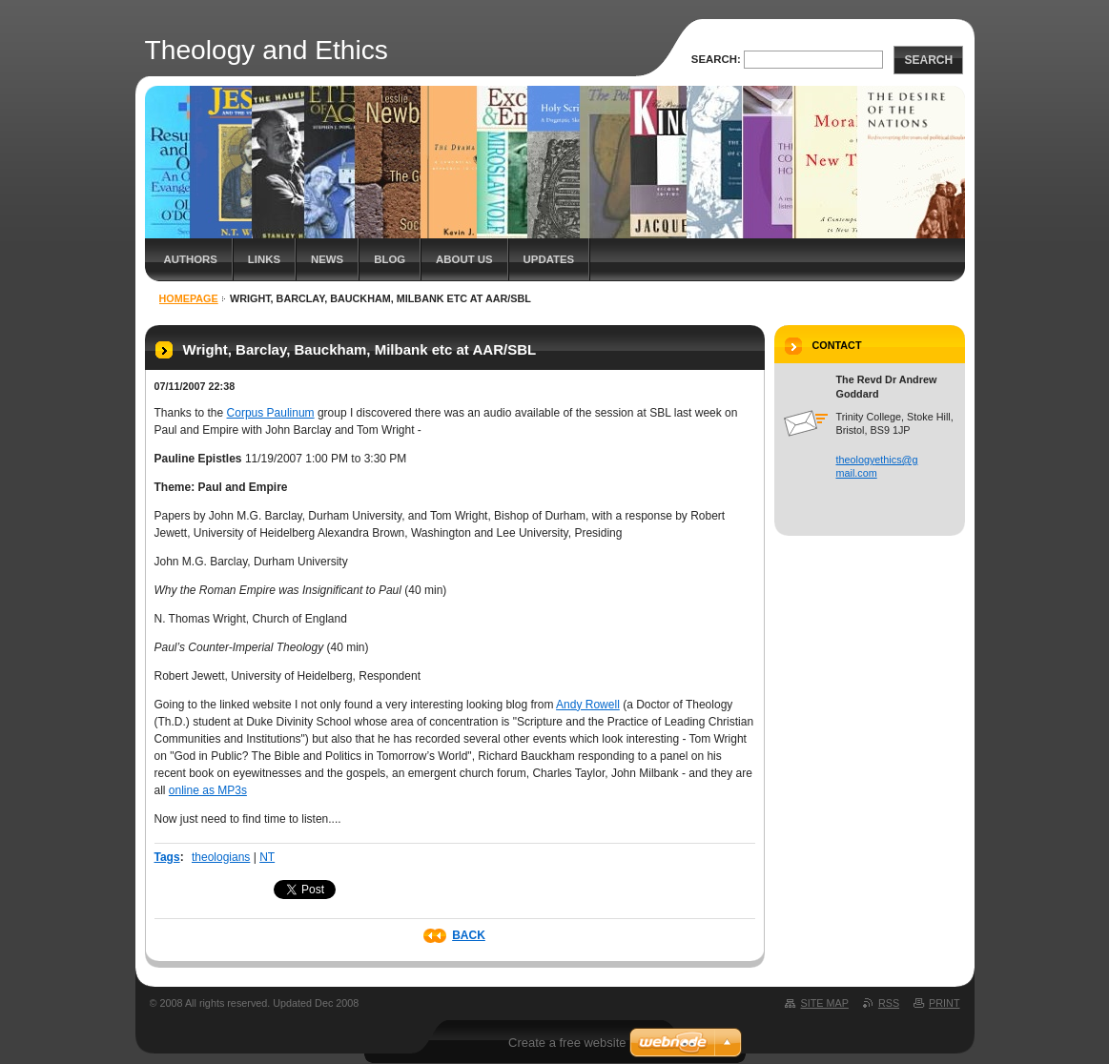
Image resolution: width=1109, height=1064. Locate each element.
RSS (888, 1003)
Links (264, 259)
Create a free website (567, 1042)
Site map (824, 1003)
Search (928, 60)
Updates (549, 259)
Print (944, 1003)
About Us (464, 259)
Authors (190, 259)
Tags (167, 857)
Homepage (188, 298)
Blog (389, 259)
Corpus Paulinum (271, 412)
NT (267, 857)
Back (468, 935)
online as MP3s (208, 790)
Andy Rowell (588, 704)
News (327, 259)
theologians (221, 857)
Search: (716, 59)
